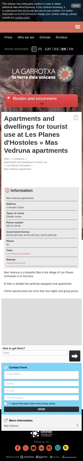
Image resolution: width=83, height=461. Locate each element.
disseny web (41, 456)
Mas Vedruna (41, 425)
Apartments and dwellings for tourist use (25, 162)
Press (8, 37)
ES (56, 49)
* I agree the (29, 403)
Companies (18, 158)
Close (76, 5)
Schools (44, 37)
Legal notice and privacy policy (38, 403)
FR (71, 49)
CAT (48, 49)
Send (41, 409)
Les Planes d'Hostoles (18, 165)
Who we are (26, 37)
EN (64, 49)
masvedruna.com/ (16, 263)
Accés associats (16, 49)
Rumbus (61, 37)
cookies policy (22, 17)
